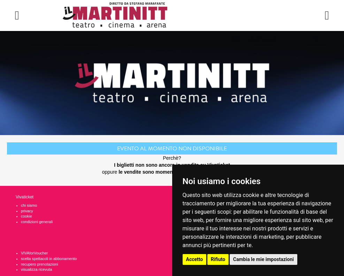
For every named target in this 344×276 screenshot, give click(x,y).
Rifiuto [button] (218, 259)
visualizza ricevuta (36, 269)
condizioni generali (37, 222)
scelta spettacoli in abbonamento (49, 259)
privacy (27, 211)
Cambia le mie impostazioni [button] (263, 259)
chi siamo (29, 205)
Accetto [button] (194, 259)
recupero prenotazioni (39, 264)
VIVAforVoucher (34, 253)
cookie (26, 216)
